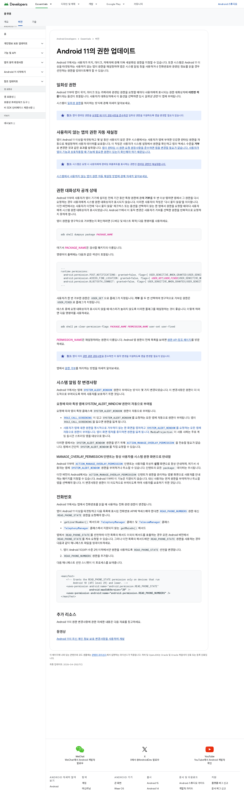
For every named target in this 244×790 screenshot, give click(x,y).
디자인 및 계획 (68, 4)
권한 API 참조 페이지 (179, 340)
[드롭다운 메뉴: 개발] (97, 4)
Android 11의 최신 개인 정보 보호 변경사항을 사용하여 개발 (91, 639)
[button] (20, 43)
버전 (97, 38)
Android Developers (66, 38)
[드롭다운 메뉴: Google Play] (125, 4)
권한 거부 (70, 368)
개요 (6, 21)
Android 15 (153, 783)
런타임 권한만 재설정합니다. (151, 164)
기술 (34, 21)
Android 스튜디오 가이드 (192, 783)
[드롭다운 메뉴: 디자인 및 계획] (80, 4)
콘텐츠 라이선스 (99, 655)
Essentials (86, 38)
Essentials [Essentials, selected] (41, 4)
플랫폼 (8, 13)
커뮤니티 (138, 4)
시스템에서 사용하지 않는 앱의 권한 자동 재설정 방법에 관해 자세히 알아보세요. (102, 176)
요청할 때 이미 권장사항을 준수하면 (110, 115)
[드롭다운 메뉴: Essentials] (52, 4)
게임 (84, 783)
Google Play (113, 4)
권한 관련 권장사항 (92, 356)
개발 (91, 4)
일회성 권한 (74, 103)
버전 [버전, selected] (20, 21)
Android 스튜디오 (227, 4)
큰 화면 (117, 783)
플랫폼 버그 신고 (220, 783)
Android (54, 786)
